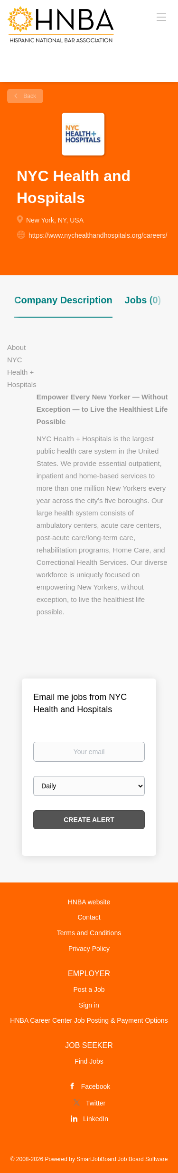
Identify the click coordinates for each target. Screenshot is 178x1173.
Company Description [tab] (63, 300)
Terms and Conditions (89, 933)
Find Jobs (89, 1061)
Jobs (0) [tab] (143, 300)
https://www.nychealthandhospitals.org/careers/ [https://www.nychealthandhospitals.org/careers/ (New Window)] (98, 235)
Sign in (89, 1005)
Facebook (95, 1086)
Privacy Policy (89, 948)
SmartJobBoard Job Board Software (122, 1159)
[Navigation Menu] (161, 17)
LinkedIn (95, 1119)
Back (29, 96)
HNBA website (89, 902)
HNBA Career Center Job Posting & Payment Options (89, 1020)
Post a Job (88, 989)
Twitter (95, 1103)
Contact (88, 917)
